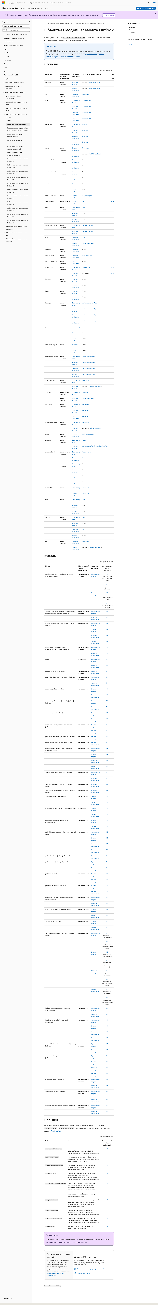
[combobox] (16, 26)
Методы (131, 30)
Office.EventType (55, 1131)
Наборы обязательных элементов (61, 23)
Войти (154, 3)
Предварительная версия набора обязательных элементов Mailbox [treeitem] (17, 129)
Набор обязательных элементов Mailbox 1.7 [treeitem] (17, 184)
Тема (83, 517)
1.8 (107, 585)
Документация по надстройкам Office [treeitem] (16, 34)
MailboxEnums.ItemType (89, 303)
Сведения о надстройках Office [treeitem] (14, 38)
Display (84, 202)
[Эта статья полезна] (129, 45)
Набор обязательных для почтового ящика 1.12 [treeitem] (15, 154)
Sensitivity (85, 440)
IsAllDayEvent (86, 267)
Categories (85, 124)
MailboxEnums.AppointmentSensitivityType (95, 446)
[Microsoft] (3, 2)
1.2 (107, 897)
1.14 (107, 671)
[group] (79, 311)
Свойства (132, 27)
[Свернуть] (29, 22)
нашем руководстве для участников (55, 1274)
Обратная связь (109, 15)
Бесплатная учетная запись (145, 8)
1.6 (107, 909)
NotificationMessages (88, 357)
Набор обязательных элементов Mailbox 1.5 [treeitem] (17, 197)
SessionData (85, 488)
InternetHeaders (87, 255)
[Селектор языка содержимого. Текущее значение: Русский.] (7, 1301)
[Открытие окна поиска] (149, 3)
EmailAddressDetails (95, 154)
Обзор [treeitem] (9, 121)
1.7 (107, 623)
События (132, 32)
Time (83, 208)
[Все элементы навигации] (46, 23)
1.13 (107, 942)
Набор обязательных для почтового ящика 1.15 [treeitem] (15, 135)
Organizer (85, 392)
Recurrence (85, 404)
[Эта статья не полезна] (132, 45)
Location (84, 327)
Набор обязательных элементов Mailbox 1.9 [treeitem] (17, 172)
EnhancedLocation (87, 225)
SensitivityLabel (86, 452)
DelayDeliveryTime (87, 196)
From (83, 237)
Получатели (85, 94)
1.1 (107, 574)
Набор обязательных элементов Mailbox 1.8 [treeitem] (17, 178)
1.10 (107, 677)
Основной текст (87, 100)
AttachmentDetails (94, 82)
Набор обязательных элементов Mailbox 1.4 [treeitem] (17, 203)
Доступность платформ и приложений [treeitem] (14, 97)
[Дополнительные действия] (112, 23)
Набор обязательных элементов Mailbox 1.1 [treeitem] (17, 221)
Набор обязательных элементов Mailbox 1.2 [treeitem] (17, 215)
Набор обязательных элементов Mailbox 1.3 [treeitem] (17, 209)
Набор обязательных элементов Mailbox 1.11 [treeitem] (17, 160)
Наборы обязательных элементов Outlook (88, 23)
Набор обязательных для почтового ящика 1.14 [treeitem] (15, 141)
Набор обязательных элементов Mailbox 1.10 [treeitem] (17, 166)
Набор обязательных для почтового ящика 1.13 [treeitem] (15, 147)
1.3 (107, 659)
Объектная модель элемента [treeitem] (16, 124)
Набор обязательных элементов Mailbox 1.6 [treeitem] (17, 191)
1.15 (107, 1091)
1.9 (107, 701)
